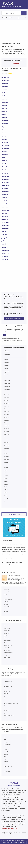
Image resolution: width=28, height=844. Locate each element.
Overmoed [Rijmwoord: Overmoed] (7, 630)
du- (5, 684)
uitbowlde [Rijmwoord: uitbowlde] (6, 414)
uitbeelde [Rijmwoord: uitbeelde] (7, 351)
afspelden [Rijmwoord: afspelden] (4, 127)
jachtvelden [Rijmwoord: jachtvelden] (5, 241)
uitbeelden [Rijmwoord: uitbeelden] (7, 386)
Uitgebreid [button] (23, 18)
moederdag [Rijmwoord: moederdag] (7, 592)
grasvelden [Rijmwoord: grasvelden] (4, 219)
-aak (5, 739)
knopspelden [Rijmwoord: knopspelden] (5, 253)
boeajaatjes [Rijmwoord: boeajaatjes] (7, 657)
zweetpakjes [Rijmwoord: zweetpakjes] (7, 647)
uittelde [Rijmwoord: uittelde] (6, 365)
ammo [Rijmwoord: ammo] (5, 635)
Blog (4, 842)
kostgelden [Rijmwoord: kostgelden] (4, 259)
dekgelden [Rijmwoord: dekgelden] (4, 194)
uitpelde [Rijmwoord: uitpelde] (6, 372)
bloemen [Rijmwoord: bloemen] (6, 604)
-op (5, 764)
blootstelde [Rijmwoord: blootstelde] (4, 173)
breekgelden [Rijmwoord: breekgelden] (5, 185)
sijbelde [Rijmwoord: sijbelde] (6, 501)
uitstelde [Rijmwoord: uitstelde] (6, 451)
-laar (5, 759)
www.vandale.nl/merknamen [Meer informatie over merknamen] (9, 828)
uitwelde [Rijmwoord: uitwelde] (6, 375)
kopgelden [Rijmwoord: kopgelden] (4, 256)
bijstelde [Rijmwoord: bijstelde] (4, 151)
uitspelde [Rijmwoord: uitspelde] (6, 448)
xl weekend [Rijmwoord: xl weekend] (7, 643)
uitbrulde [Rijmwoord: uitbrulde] (6, 420)
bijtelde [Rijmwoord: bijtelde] (3, 157)
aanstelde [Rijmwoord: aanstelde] (4, 86)
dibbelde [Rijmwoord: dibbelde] (6, 473)
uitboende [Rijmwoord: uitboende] (6, 406)
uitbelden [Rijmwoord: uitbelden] (7, 354)
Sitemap (9, 842)
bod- (5, 701)
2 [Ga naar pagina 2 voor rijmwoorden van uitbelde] (7, 335)
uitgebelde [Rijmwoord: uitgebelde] (7, 383)
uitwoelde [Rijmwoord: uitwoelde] (6, 459)
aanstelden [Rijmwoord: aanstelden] (4, 90)
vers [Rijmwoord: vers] (5, 609)
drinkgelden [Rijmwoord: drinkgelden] (5, 204)
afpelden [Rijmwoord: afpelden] (4, 117)
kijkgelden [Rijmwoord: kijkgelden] (4, 247)
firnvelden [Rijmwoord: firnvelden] (4, 207)
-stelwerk (6, 771)
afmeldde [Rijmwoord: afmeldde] (4, 105)
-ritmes (6, 761)
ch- (4, 696)
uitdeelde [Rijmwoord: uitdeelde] (6, 428)
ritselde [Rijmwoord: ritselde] (6, 498)
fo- (4, 713)
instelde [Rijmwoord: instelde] (3, 231)
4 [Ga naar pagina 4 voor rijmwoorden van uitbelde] (12, 335)
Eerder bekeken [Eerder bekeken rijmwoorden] (6, 17)
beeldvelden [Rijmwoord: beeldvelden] (5, 145)
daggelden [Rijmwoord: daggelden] (4, 188)
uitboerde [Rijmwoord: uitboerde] (6, 409)
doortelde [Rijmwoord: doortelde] (4, 197)
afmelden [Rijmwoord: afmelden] (4, 111)
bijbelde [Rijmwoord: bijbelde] (6, 467)
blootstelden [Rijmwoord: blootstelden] (5, 176)
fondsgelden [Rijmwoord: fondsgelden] (5, 210)
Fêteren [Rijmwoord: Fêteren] (6, 626)
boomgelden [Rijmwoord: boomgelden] (5, 182)
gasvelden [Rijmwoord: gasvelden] (4, 213)
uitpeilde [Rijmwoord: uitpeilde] (6, 442)
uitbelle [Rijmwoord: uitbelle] (6, 359)
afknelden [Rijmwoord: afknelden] (4, 102)
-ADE (5, 756)
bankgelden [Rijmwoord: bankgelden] (5, 142)
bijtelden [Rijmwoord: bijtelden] (4, 160)
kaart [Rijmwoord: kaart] (5, 611)
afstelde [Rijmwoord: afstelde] (4, 130)
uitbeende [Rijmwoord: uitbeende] (6, 397)
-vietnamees (7, 744)
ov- (5, 708)
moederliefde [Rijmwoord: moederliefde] (7, 599)
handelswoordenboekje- (10, 703)
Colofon (15, 842)
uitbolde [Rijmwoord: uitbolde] (6, 362)
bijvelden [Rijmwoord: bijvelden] (4, 164)
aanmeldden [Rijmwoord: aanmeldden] (5, 80)
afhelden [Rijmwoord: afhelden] (4, 96)
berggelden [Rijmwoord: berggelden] (5, 148)
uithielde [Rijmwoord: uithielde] (6, 437)
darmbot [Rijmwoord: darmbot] (6, 660)
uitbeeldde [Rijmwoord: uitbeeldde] (7, 380)
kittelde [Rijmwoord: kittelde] (6, 487)
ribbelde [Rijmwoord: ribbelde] (6, 492)
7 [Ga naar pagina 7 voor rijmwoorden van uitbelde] (20, 335)
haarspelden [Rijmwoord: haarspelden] (5, 222)
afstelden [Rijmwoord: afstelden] (4, 133)
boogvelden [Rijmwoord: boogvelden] (5, 179)
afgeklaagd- (7, 681)
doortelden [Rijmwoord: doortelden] (4, 201)
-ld (4, 737)
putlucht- (6, 693)
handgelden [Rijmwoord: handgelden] (5, 225)
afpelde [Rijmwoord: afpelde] (3, 114)
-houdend (6, 769)
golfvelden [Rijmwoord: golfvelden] (4, 216)
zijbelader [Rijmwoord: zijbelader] (6, 628)
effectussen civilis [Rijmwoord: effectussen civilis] (8, 652)
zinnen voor (13, 64)
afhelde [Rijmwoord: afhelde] (3, 93)
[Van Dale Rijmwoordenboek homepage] (8, 3)
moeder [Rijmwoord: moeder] (6, 589)
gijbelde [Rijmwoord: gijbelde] (6, 478)
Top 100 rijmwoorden (14, 514)
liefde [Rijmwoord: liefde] (5, 596)
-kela (5, 747)
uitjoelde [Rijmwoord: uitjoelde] (6, 439)
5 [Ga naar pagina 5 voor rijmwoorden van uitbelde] (15, 335)
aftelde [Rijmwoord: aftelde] (3, 136)
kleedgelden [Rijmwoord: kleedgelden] (5, 250)
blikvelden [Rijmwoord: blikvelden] (4, 170)
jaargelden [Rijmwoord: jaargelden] (4, 238)
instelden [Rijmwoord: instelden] (4, 235)
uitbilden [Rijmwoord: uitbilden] (6, 403)
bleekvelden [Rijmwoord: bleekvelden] (5, 167)
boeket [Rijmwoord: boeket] (6, 601)
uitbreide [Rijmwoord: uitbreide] (6, 417)
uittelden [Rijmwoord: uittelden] (6, 453)
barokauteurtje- (8, 686)
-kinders (6, 742)
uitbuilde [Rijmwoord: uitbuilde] (6, 423)
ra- (4, 698)
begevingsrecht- (8, 715)
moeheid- (6, 710)
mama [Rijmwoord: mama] (5, 594)
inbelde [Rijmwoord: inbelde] (6, 481)
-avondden (7, 752)
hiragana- (6, 706)
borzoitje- (6, 691)
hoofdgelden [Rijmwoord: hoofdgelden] (5, 228)
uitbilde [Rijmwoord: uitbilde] (6, 369)
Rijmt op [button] (4, 13)
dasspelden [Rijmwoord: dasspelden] (5, 191)
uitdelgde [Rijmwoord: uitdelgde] (6, 431)
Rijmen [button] (24, 13)
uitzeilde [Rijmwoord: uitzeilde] (6, 462)
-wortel (6, 754)
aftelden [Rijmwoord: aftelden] (4, 139)
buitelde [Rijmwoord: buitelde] (6, 470)
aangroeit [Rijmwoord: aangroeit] (6, 655)
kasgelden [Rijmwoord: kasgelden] (4, 244)
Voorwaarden (22, 842)
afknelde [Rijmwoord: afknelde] (4, 99)
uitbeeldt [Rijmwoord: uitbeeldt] (6, 395)
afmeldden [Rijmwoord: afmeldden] (4, 108)
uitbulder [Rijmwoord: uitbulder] (6, 425)
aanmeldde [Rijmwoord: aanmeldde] (5, 77)
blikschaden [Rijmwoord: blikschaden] (7, 638)
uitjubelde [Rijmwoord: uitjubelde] (7, 389)
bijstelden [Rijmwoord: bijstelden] (4, 154)
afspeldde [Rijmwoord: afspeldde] (4, 120)
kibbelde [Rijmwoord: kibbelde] (6, 484)
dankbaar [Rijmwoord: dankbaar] (6, 606)
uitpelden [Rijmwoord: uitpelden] (6, 445)
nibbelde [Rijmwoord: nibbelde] (6, 489)
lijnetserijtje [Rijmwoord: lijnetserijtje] (7, 640)
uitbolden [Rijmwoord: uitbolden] (6, 411)
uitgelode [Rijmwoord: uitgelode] (6, 434)
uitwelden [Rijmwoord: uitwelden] (6, 456)
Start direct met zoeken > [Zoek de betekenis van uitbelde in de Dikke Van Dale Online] (14, 318)
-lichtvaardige (8, 766)
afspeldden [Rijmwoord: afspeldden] (4, 123)
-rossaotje (6, 749)
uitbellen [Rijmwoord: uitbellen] (6, 400)
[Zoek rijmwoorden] (17, 13)
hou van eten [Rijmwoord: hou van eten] (7, 645)
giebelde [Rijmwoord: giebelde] (6, 475)
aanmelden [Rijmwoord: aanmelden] (4, 83)
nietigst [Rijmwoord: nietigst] (6, 633)
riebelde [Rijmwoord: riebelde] (6, 495)
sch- (5, 688)
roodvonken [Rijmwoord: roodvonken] (7, 650)
